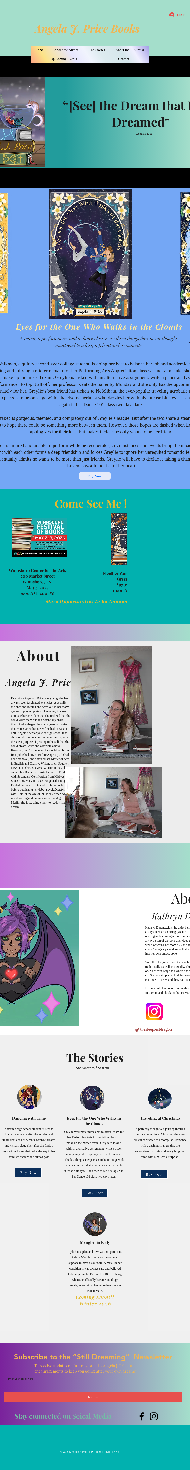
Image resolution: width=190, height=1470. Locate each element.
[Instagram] (154, 1416)
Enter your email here (20, 1378)
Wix (117, 1452)
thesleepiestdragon (156, 1029)
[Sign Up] (93, 1397)
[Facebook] (141, 1416)
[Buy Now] (95, 476)
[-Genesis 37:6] (162, 134)
